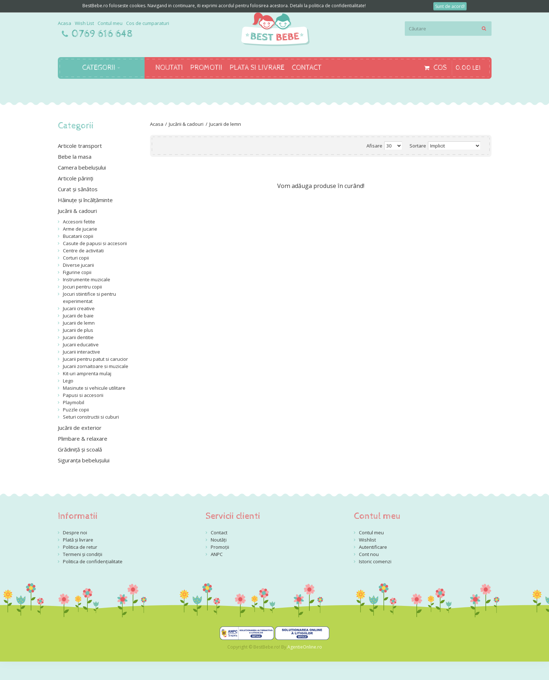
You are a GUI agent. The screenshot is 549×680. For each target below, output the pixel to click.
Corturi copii (76, 258)
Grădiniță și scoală (80, 449)
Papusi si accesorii (83, 395)
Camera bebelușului (82, 167)
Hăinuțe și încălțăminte (85, 200)
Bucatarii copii (78, 236)
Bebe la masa (74, 156)
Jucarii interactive (81, 351)
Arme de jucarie (80, 229)
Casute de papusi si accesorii (95, 243)
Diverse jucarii (78, 265)
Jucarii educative (81, 344)
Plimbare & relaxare (82, 438)
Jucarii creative (79, 308)
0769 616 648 (102, 34)
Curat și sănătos (78, 189)
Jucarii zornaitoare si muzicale (95, 366)
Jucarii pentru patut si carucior (95, 359)
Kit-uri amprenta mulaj (87, 373)
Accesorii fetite (79, 221)
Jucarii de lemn (225, 124)
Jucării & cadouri (186, 124)
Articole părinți (75, 178)
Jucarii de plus (78, 330)
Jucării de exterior (80, 427)
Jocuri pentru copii (82, 286)
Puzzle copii (76, 409)
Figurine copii (77, 272)
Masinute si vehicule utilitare (94, 388)
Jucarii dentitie (78, 337)
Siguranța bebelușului (84, 460)
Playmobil (73, 402)
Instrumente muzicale (86, 279)
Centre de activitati (83, 250)
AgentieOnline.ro (304, 647)
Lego (68, 380)
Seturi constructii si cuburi (91, 417)
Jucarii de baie (78, 315)
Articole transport (80, 145)
